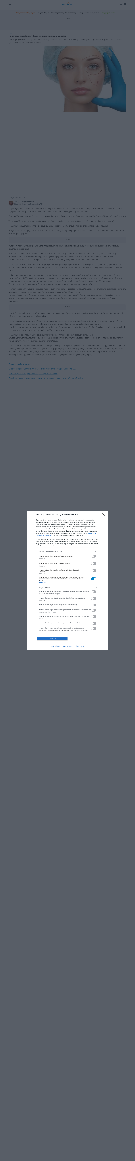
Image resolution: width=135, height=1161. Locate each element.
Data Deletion (55, 646)
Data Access (67, 646)
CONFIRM (52, 638)
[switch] (93, 556)
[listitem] (67, 551)
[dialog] (67, 580)
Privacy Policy (79, 646)
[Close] (104, 515)
